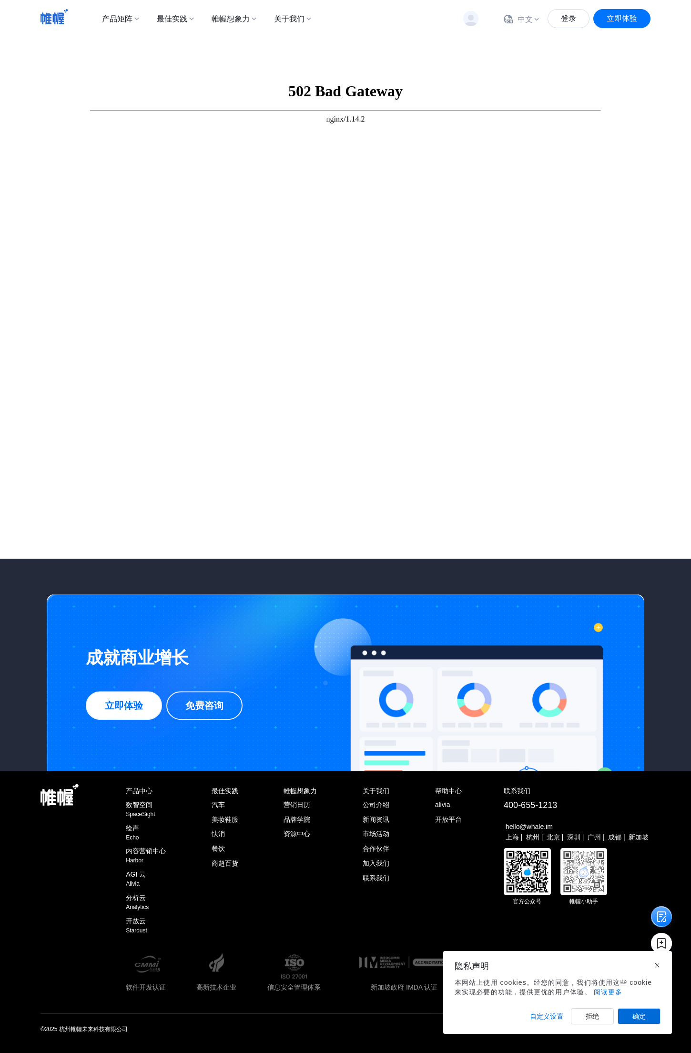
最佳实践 (172, 19)
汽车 (218, 804)
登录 (568, 18)
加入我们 (376, 863)
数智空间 (146, 809)
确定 (639, 1016)
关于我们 (289, 19)
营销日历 (297, 804)
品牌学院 (297, 819)
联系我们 (376, 878)
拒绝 (592, 1016)
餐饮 (218, 848)
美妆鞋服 (225, 819)
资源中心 (297, 834)
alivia (442, 804)
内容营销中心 (146, 856)
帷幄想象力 (231, 19)
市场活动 (376, 834)
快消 (218, 834)
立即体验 (622, 18)
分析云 (146, 902)
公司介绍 (376, 804)
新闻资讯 (376, 819)
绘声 (146, 833)
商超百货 (225, 863)
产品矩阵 (117, 19)
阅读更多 (608, 992)
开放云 (146, 926)
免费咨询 (204, 706)
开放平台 (448, 819)
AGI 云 (146, 879)
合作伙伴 (376, 848)
